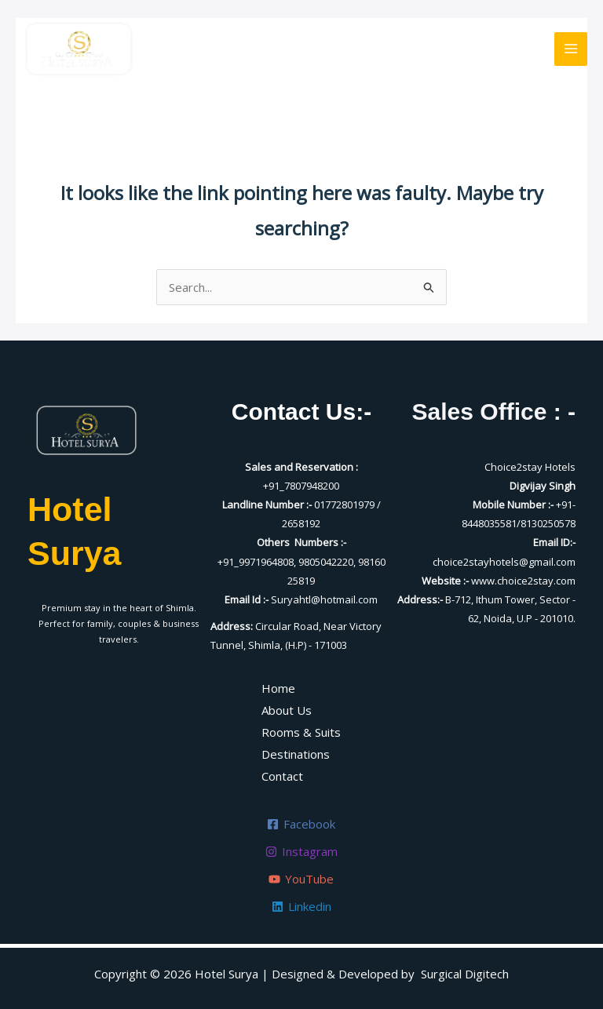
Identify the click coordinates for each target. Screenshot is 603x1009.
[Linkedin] (301, 906)
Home (278, 688)
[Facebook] (301, 824)
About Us (286, 710)
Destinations (295, 754)
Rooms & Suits (301, 732)
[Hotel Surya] (78, 48)
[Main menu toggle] (571, 49)
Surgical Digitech (465, 974)
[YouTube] (301, 879)
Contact (282, 776)
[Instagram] (301, 851)
